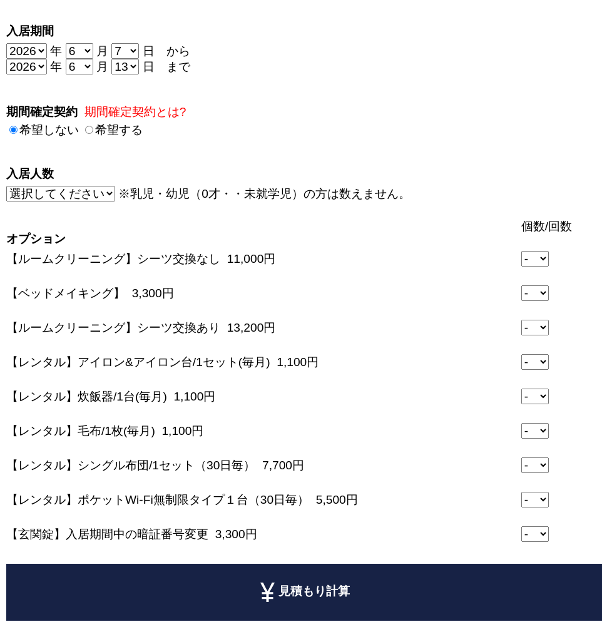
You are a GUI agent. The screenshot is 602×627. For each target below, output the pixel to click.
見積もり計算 (305, 592)
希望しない (49, 129)
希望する (119, 129)
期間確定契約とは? (135, 111)
